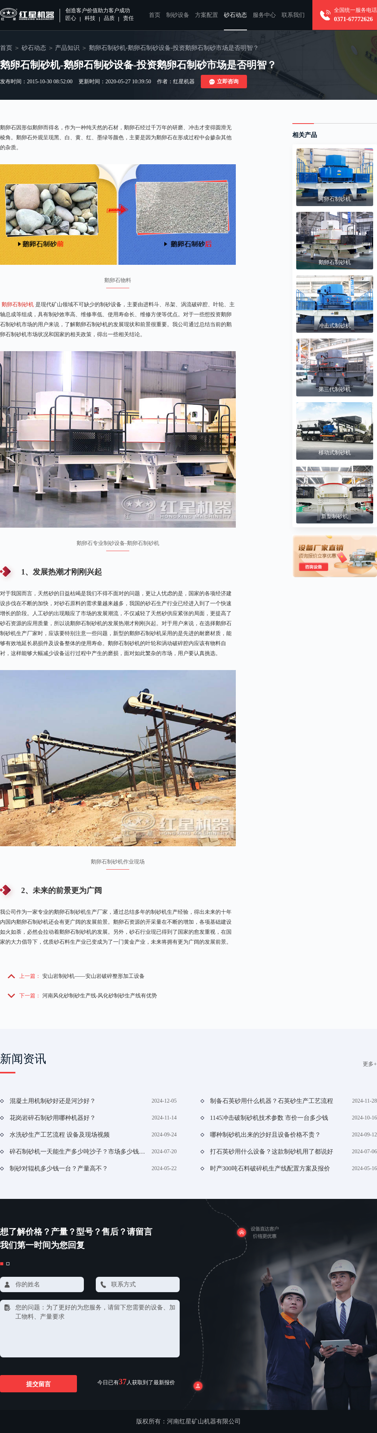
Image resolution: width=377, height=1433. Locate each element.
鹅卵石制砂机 (18, 304)
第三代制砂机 (335, 389)
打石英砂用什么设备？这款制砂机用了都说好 (271, 1151)
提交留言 (38, 1384)
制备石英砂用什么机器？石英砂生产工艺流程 (271, 1101)
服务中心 (264, 15)
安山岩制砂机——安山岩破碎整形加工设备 (93, 976)
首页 (154, 15)
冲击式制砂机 (335, 326)
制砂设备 (177, 15)
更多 (370, 1064)
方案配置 (206, 15)
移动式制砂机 (335, 453)
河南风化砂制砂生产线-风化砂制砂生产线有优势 (99, 996)
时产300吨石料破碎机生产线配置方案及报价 (270, 1168)
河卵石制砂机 (335, 199)
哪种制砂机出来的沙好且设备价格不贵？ (265, 1134)
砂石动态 (235, 15)
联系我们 (293, 15)
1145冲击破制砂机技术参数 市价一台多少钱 (269, 1117)
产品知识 (67, 48)
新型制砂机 (334, 516)
